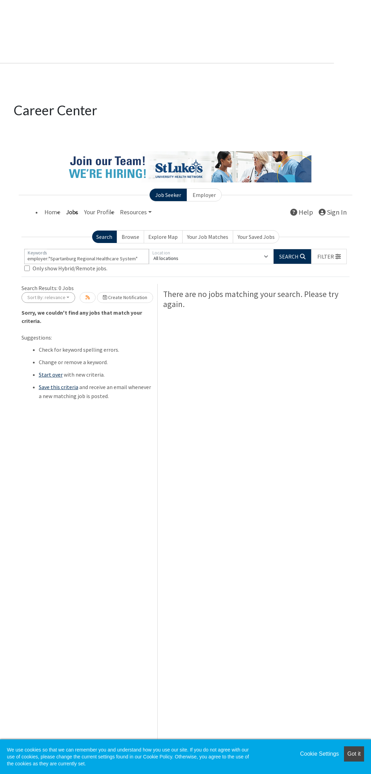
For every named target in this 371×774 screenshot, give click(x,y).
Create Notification (125, 297)
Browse (130, 236)
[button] (329, 256)
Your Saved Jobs (256, 236)
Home (52, 212)
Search (104, 236)
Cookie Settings (319, 754)
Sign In (333, 212)
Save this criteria (58, 387)
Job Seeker (168, 194)
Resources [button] (133, 212)
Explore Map (163, 236)
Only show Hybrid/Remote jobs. (70, 268)
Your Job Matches (207, 236)
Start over (51, 374)
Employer (204, 194)
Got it (354, 754)
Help (301, 212)
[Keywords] (86, 256)
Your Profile (99, 212)
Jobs (72, 212)
